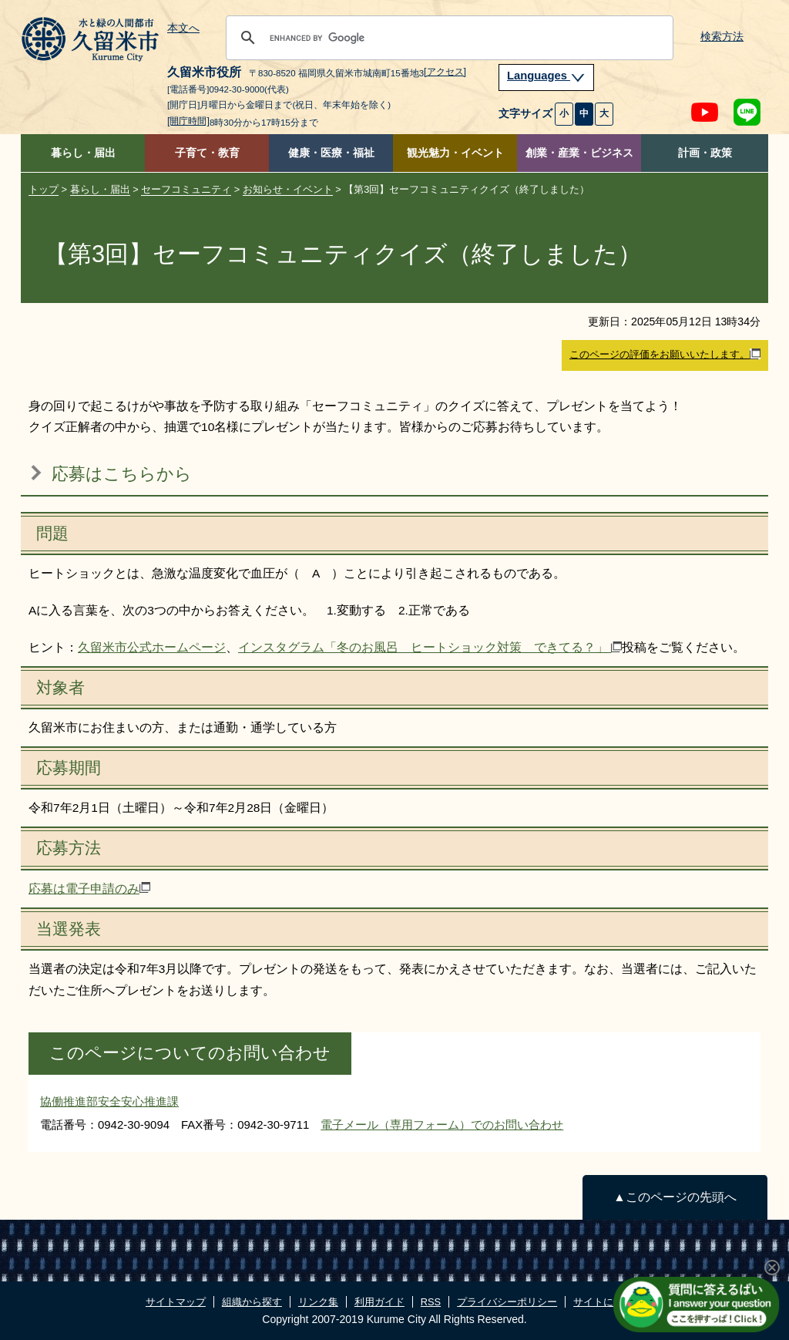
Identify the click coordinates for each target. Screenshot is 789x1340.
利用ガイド (379, 1302)
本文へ (183, 28)
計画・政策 (705, 153)
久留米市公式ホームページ (152, 647)
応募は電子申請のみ (89, 888)
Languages (546, 75)
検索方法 (722, 36)
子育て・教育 (207, 153)
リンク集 (318, 1302)
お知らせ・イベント (288, 189)
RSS (431, 1302)
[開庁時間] (188, 121)
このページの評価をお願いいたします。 (664, 354)
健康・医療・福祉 (331, 153)
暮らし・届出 (83, 153)
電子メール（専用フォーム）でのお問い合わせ (442, 1124)
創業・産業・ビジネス (579, 153)
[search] (447, 38)
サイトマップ (176, 1302)
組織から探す (252, 1302)
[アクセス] (445, 71)
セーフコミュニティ (186, 189)
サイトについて (608, 1302)
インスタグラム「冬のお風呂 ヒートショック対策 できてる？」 (430, 647)
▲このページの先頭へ (674, 1197)
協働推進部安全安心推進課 (109, 1101)
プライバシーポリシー (507, 1302)
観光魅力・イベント (455, 153)
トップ (44, 189)
